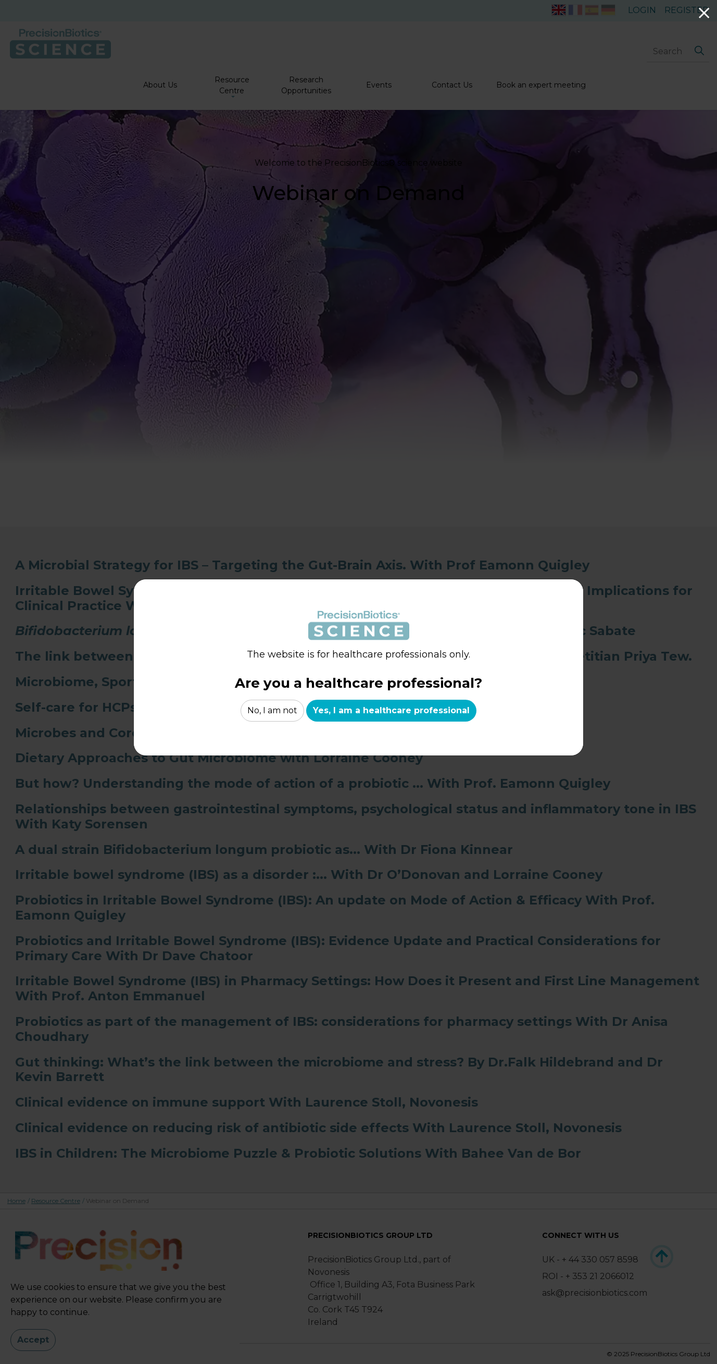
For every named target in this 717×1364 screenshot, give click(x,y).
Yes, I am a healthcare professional (391, 710)
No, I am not (272, 710)
